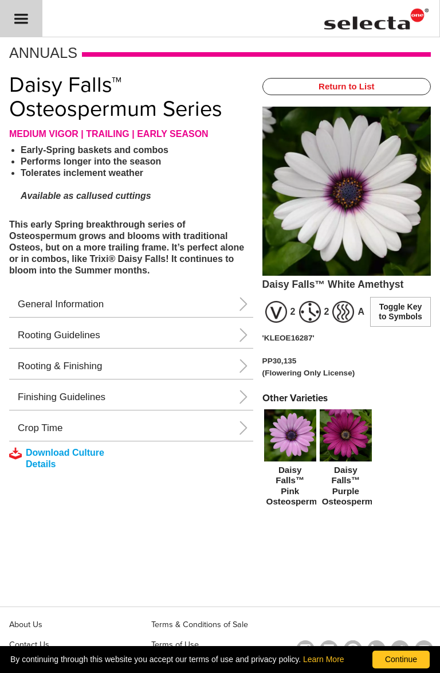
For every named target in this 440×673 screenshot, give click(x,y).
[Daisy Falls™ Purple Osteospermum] (346, 460)
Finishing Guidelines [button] (61, 397)
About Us (25, 624)
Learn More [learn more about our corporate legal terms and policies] (323, 659)
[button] (21, 18)
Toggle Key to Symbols (400, 311)
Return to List (347, 86)
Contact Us (29, 644)
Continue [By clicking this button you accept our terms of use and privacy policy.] (401, 659)
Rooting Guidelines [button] (59, 335)
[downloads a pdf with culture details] (64, 458)
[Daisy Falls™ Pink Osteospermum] (290, 460)
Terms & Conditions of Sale (199, 624)
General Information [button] (61, 304)
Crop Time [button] (40, 427)
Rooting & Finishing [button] (60, 366)
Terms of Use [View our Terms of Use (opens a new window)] (175, 644)
